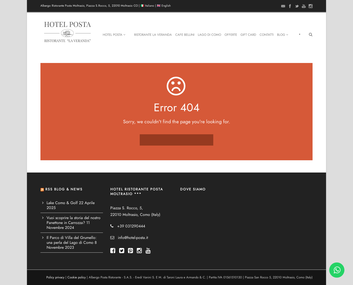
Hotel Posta (114, 35)
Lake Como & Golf (62, 203)
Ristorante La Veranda (153, 35)
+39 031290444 (131, 226)
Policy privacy (55, 277)
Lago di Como (209, 35)
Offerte (231, 35)
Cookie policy (76, 277)
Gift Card (248, 35)
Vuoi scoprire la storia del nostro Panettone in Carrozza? (74, 220)
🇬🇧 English (164, 6)
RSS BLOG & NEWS (64, 189)
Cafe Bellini (184, 35)
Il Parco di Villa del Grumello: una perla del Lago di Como (72, 240)
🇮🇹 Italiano (147, 6)
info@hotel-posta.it (133, 237)
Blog (282, 35)
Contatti (267, 35)
